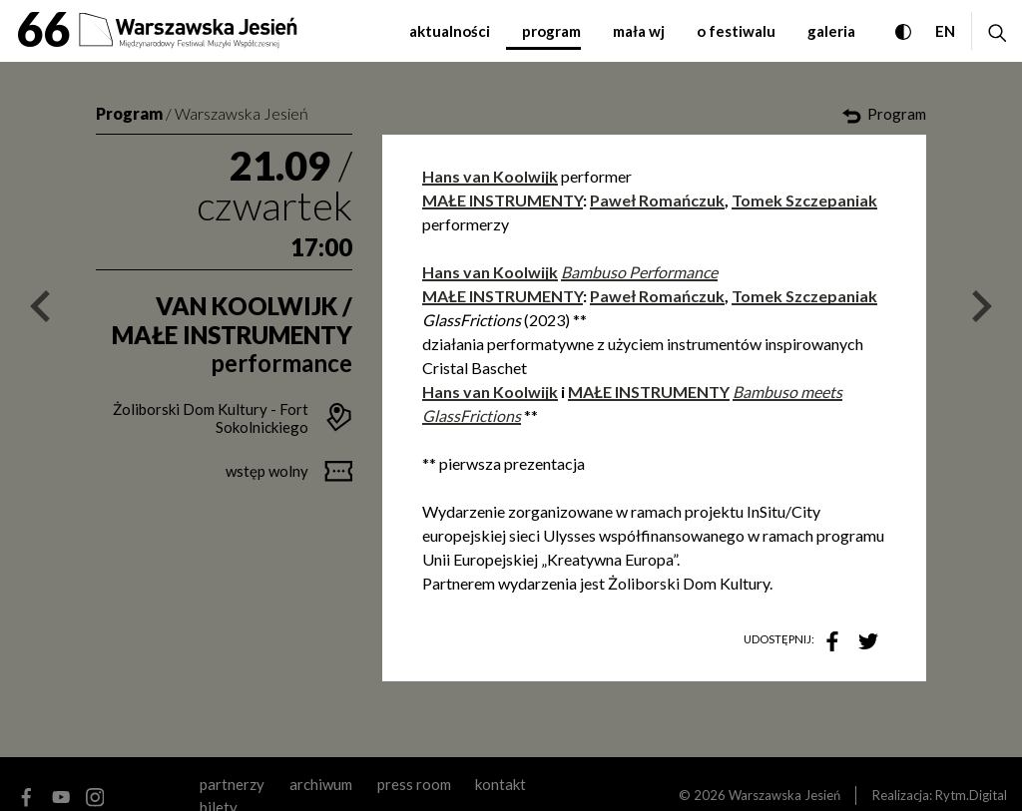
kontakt (500, 784)
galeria (831, 31)
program (551, 31)
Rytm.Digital (971, 795)
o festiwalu (736, 31)
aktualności (449, 31)
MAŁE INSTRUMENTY (502, 200)
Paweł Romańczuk (657, 200)
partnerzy (232, 784)
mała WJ (639, 31)
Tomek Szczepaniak (804, 200)
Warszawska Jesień (241, 113)
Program (129, 113)
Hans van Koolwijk (490, 271)
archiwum (320, 784)
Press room (414, 784)
